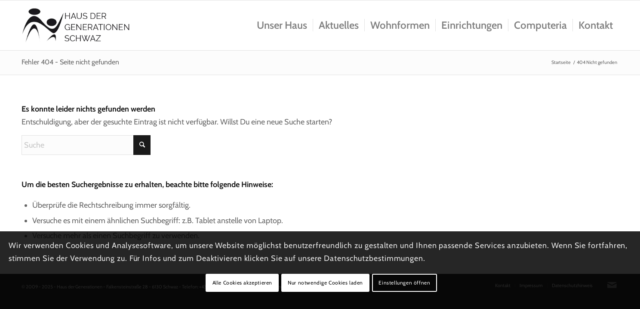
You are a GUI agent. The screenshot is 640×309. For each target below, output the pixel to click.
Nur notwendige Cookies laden (325, 282)
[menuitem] (282, 25)
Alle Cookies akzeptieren (242, 282)
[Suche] (86, 145)
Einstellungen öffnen (404, 282)
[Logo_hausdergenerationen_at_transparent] (76, 25)
